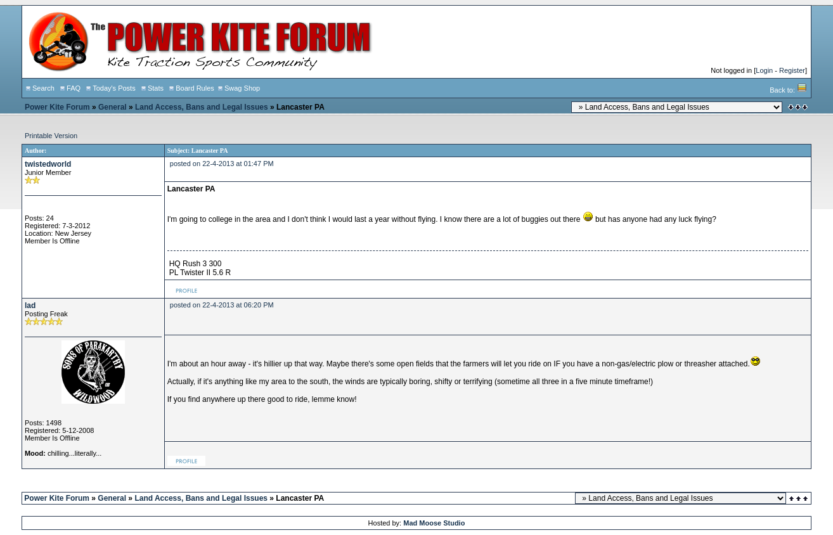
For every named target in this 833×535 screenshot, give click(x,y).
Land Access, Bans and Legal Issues (201, 107)
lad (30, 305)
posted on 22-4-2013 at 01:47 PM (222, 163)
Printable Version (51, 135)
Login (764, 70)
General (112, 107)
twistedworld (48, 164)
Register (792, 70)
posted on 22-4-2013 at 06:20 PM (222, 305)
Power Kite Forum (57, 107)
